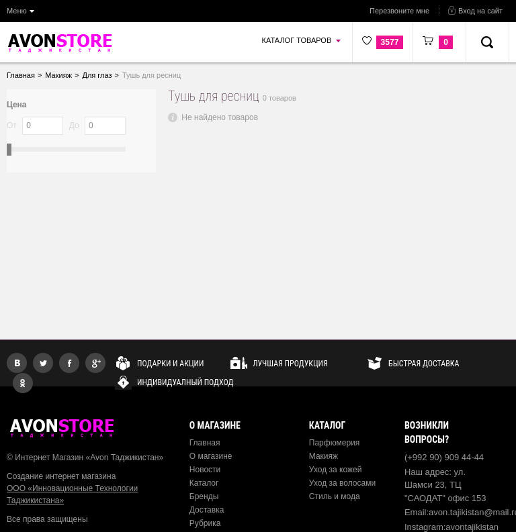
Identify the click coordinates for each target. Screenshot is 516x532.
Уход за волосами (342, 483)
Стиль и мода (334, 496)
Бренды (203, 496)
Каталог (204, 483)
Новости (204, 469)
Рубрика (205, 523)
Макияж (323, 456)
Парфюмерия (334, 442)
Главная (204, 442)
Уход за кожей (335, 469)
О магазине (210, 456)
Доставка (206, 510)
